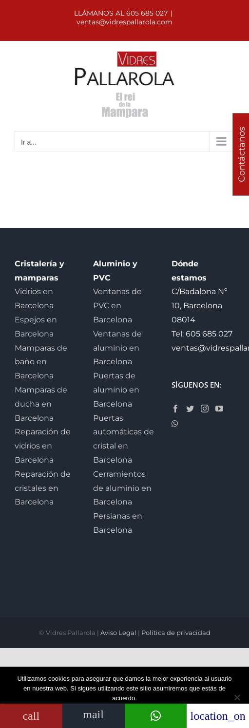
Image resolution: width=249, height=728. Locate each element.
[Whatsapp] (175, 424)
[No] (237, 697)
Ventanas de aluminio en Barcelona (117, 348)
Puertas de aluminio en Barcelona (116, 390)
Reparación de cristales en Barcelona (43, 488)
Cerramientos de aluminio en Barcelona (122, 488)
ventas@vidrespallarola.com (124, 22)
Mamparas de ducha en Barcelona (41, 404)
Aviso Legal (118, 632)
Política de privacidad (176, 632)
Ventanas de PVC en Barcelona (117, 305)
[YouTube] (219, 408)
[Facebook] (175, 408)
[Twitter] (190, 408)
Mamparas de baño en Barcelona (41, 362)
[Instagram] (205, 408)
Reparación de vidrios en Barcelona (43, 446)
